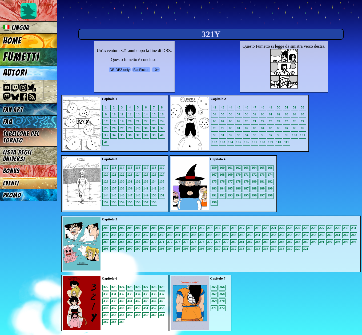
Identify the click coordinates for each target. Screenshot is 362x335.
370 (222, 301)
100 (294, 135)
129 (113, 181)
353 (161, 308)
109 (270, 142)
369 (214, 301)
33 (106, 135)
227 (321, 228)
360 (153, 315)
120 (105, 174)
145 (113, 195)
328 (153, 287)
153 (113, 202)
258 (313, 235)
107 (254, 142)
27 (122, 128)
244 (201, 235)
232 (105, 235)
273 (177, 242)
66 (214, 121)
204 (137, 228)
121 (113, 174)
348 (121, 308)
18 (114, 121)
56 (230, 114)
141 (145, 188)
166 (270, 167)
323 (113, 287)
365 (214, 287)
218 (249, 228)
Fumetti (21, 57)
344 (153, 301)
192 (222, 195)
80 (230, 128)
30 (146, 128)
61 (270, 114)
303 (161, 249)
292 (329, 242)
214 (217, 228)
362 (105, 322)
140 (137, 188)
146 (121, 195)
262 (345, 235)
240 (169, 235)
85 (270, 128)
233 (113, 235)
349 (129, 308)
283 (257, 242)
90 (214, 135)
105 (238, 142)
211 (193, 228)
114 (121, 167)
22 (146, 121)
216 (233, 228)
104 (230, 142)
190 (270, 188)
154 (121, 202)
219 (257, 228)
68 (230, 121)
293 (337, 242)
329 (161, 287)
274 (185, 242)
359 (145, 315)
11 (121, 114)
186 (238, 188)
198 (270, 195)
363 (113, 322)
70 (246, 121)
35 (122, 135)
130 (121, 181)
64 (294, 114)
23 (154, 121)
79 (222, 128)
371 (214, 308)
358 (137, 315)
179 (246, 181)
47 (254, 107)
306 (185, 249)
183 (214, 188)
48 (262, 107)
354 (105, 315)
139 (129, 188)
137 (113, 188)
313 (241, 249)
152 (105, 202)
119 (161, 167)
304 (169, 249)
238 (153, 235)
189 (262, 188)
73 (270, 121)
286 (281, 242)
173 (262, 174)
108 (262, 142)
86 (278, 128)
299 (129, 249)
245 (209, 235)
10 (114, 114)
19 (122, 121)
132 (137, 181)
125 (145, 174)
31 (154, 128)
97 (270, 135)
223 (289, 228)
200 (105, 228)
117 (145, 167)
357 (129, 315)
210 (185, 228)
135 (161, 181)
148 (137, 195)
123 (129, 174)
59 (254, 114)
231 (353, 228)
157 (145, 202)
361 (161, 315)
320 (297, 249)
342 (137, 301)
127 (161, 174)
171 (246, 174)
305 (177, 249)
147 (129, 195)
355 (113, 315)
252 (265, 235)
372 (222, 308)
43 (222, 107)
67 (222, 121)
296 (105, 249)
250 (249, 235)
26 (114, 128)
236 (137, 235)
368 (222, 294)
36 (130, 135)
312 (233, 249)
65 (302, 114)
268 (137, 242)
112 (105, 167)
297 (113, 249)
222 (281, 228)
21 (138, 121)
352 (153, 308)
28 (130, 128)
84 (262, 128)
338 (105, 301)
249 (241, 235)
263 (353, 235)
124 (137, 174)
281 (241, 242)
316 (265, 249)
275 (193, 242)
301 (145, 249)
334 (137, 294)
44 (230, 107)
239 (161, 235)
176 (222, 181)
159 (214, 167)
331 (113, 294)
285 (273, 242)
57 (238, 114)
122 (121, 174)
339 (113, 301)
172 (254, 174)
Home (12, 40)
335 (145, 294)
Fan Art (13, 109)
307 (193, 249)
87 (286, 128)
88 (294, 128)
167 (214, 174)
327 (145, 287)
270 (153, 242)
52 (294, 107)
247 (225, 235)
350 (137, 308)
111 (286, 142)
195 (246, 195)
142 (153, 188)
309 (209, 249)
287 (289, 242)
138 (121, 188)
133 (145, 181)
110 (278, 142)
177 (230, 181)
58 (246, 114)
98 (278, 135)
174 (270, 174)
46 (246, 107)
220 (265, 228)
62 (278, 114)
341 (129, 301)
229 (337, 228)
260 (329, 235)
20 (130, 121)
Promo (12, 195)
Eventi (11, 183)
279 (225, 242)
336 (153, 294)
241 (177, 235)
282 (249, 242)
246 (217, 235)
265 (113, 242)
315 (257, 249)
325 (129, 287)
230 (345, 228)
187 (246, 188)
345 (161, 301)
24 (162, 121)
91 (222, 135)
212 (201, 228)
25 (106, 128)
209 (177, 228)
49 (270, 107)
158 (153, 202)
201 (113, 228)
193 (230, 195)
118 (153, 167)
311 (225, 249)
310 (217, 249)
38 (146, 135)
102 (214, 142)
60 (262, 114)
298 (121, 249)
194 (238, 195)
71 (254, 121)
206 (153, 228)
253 (273, 235)
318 (281, 249)
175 (214, 181)
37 (138, 135)
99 (286, 135)
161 (230, 167)
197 (262, 195)
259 (321, 235)
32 (162, 128)
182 (270, 181)
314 (249, 249)
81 (238, 128)
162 (238, 167)
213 (209, 228)
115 (129, 167)
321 (305, 249)
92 (230, 135)
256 (297, 235)
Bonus (11, 171)
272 (169, 242)
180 (254, 181)
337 (161, 294)
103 (222, 142)
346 (105, 308)
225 (305, 228)
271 (161, 242)
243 (193, 235)
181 (262, 181)
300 (137, 249)
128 (105, 181)
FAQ (8, 121)
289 (305, 242)
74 (278, 121)
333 (129, 294)
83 (254, 128)
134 (153, 181)
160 (222, 167)
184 (222, 188)
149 (145, 195)
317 (273, 249)
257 (305, 235)
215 (225, 228)
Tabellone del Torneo (21, 137)
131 (129, 181)
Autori (15, 72)
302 (153, 249)
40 (162, 135)
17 (106, 121)
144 (105, 195)
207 (161, 228)
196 (254, 195)
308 (201, 249)
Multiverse (139, 15)
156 (137, 202)
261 (337, 235)
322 (105, 287)
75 (286, 121)
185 (230, 188)
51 (286, 107)
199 (214, 202)
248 (233, 235)
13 (138, 114)
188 (254, 188)
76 (294, 121)
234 (121, 235)
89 (302, 128)
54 (214, 114)
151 (161, 195)
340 (121, 301)
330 (105, 294)
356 (121, 315)
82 (246, 128)
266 (121, 242)
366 (222, 287)
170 (238, 174)
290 (313, 242)
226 (313, 228)
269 (145, 242)
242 (185, 235)
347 (113, 308)
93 (238, 135)
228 (329, 228)
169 (230, 174)
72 (262, 121)
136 (105, 188)
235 (129, 235)
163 (246, 167)
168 (222, 174)
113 (113, 167)
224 (297, 228)
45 (238, 107)
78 (214, 128)
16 (162, 114)
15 (154, 114)
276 (201, 242)
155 (129, 202)
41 (106, 142)
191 (214, 195)
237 (145, 235)
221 (273, 228)
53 (302, 107)
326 (137, 287)
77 (302, 121)
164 (254, 167)
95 (254, 135)
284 (265, 242)
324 (121, 287)
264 (105, 242)
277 (209, 242)
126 (153, 174)
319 (289, 249)
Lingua (16, 27)
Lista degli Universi (17, 155)
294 (345, 242)
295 (353, 242)
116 (137, 167)
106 (246, 142)
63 (286, 114)
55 (222, 114)
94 (246, 135)
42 (214, 107)
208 (169, 228)
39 (154, 135)
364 (121, 322)
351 (145, 308)
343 (145, 301)
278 (217, 242)
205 (145, 228)
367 (214, 294)
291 (321, 242)
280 (233, 242)
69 (238, 121)
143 (161, 188)
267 (129, 242)
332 (121, 294)
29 (138, 128)
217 (241, 228)
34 (114, 135)
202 (121, 228)
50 (278, 107)
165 (262, 167)
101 (302, 135)
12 (130, 114)
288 (297, 242)
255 (289, 235)
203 (129, 228)
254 (281, 235)
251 (257, 235)
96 (262, 135)
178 (238, 181)
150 (153, 195)
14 (146, 114)
